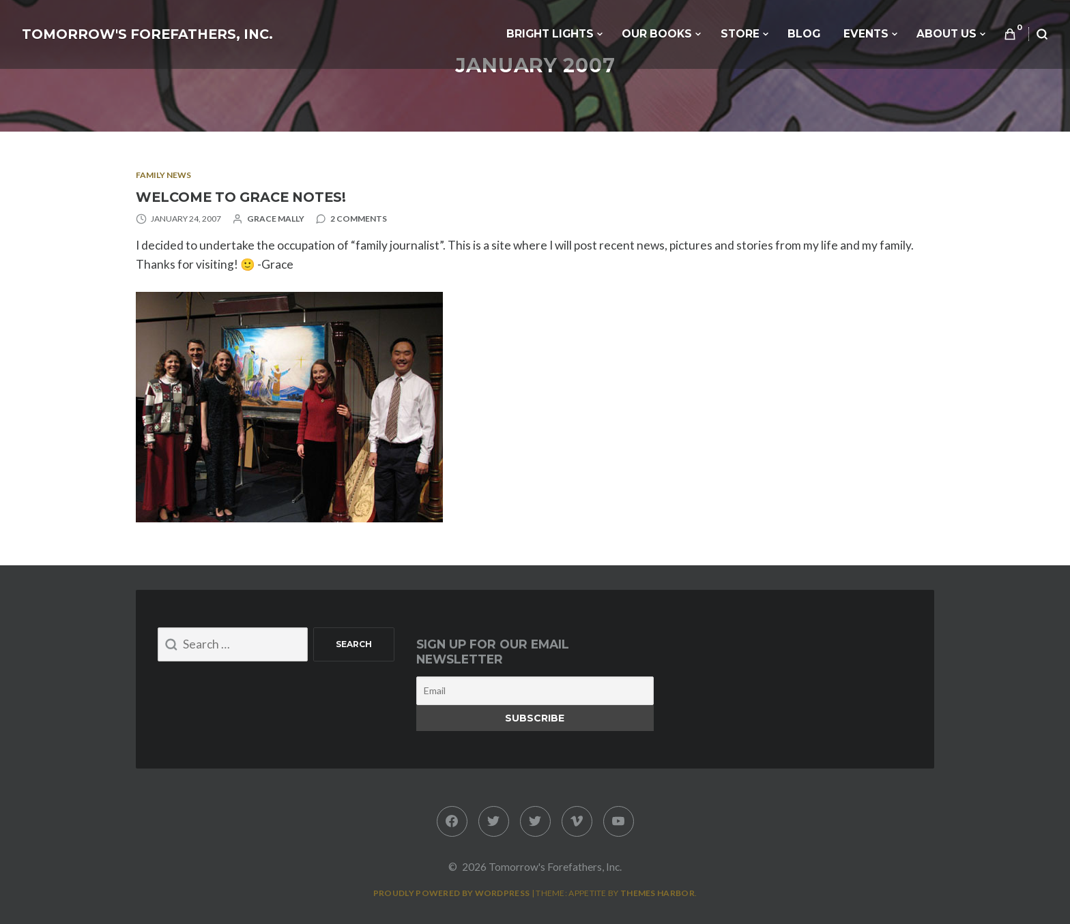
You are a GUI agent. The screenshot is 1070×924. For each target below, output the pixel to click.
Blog (803, 33)
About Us (946, 33)
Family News (163, 175)
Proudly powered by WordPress (451, 893)
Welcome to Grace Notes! (241, 197)
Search (354, 644)
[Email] (534, 690)
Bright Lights (550, 33)
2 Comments (358, 218)
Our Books (657, 33)
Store (740, 33)
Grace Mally (275, 218)
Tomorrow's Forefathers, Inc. (147, 34)
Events (865, 33)
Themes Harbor (657, 893)
